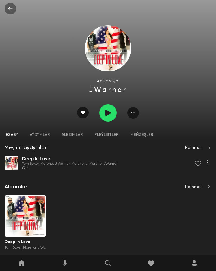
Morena (46, 164)
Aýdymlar (40, 135)
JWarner (110, 164)
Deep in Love (17, 242)
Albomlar (72, 135)
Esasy (12, 135)
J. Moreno (93, 164)
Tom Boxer (30, 164)
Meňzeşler (141, 135)
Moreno (77, 164)
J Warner (62, 164)
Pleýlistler (106, 135)
